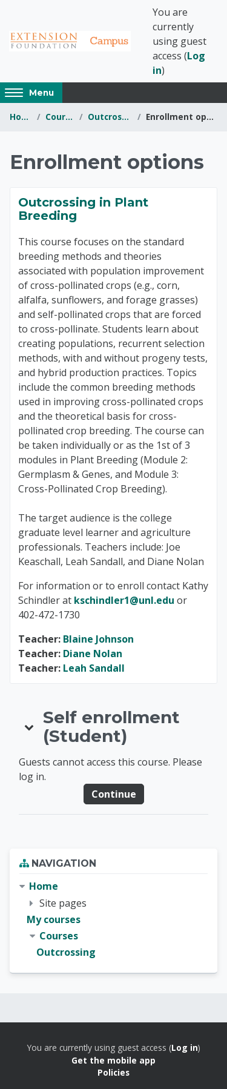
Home (21, 116)
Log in (184, 1047)
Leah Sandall (94, 668)
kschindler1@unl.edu (124, 600)
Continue (113, 794)
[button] (30, 727)
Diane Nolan (92, 653)
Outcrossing (110, 116)
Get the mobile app (113, 1060)
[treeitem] (113, 919)
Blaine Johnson (98, 639)
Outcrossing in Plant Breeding (83, 209)
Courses (59, 116)
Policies (113, 1072)
